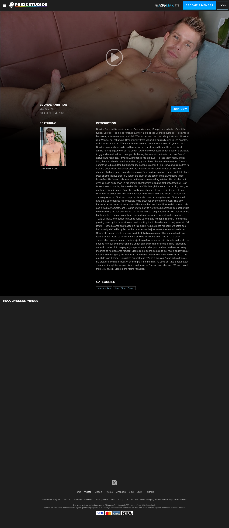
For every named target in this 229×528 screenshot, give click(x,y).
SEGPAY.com (137, 508)
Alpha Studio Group (124, 288)
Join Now (180, 109)
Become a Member (200, 5)
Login (222, 5)
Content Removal (178, 508)
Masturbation (104, 288)
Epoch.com (58, 508)
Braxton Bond (50, 169)
